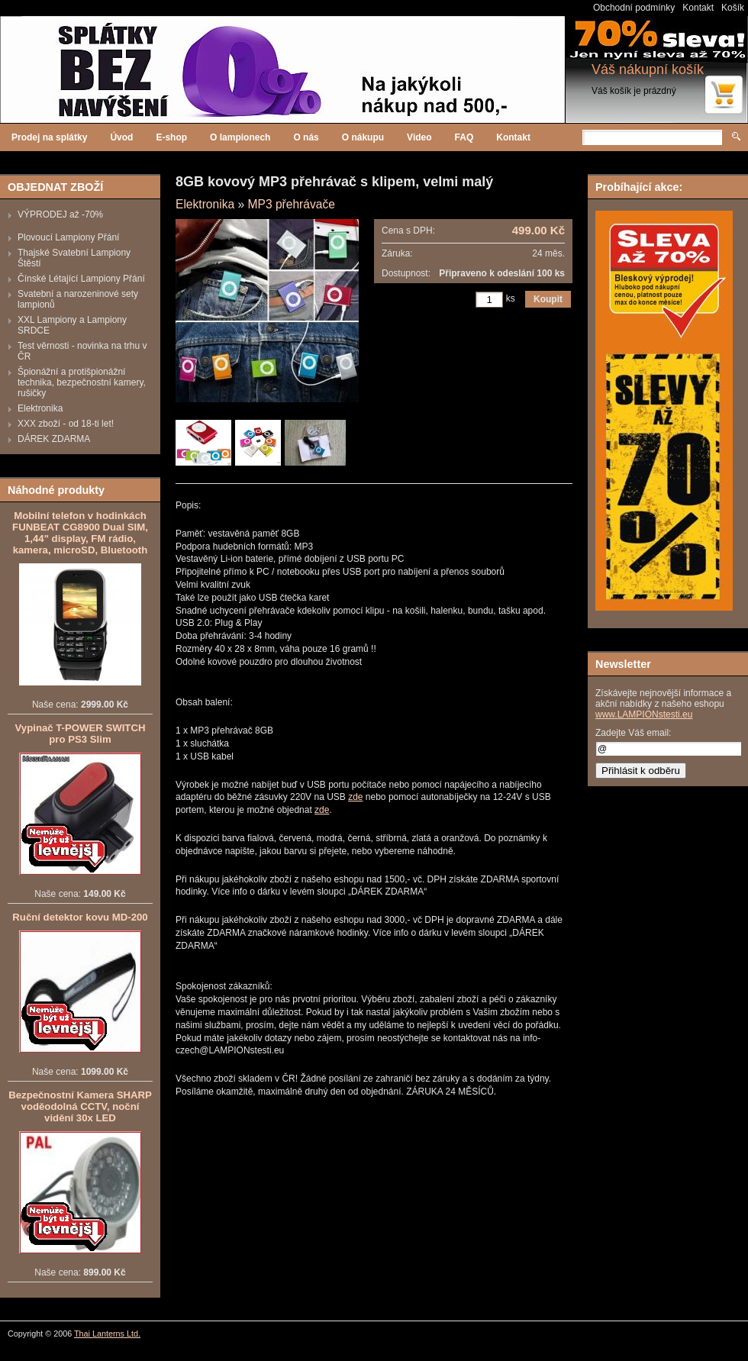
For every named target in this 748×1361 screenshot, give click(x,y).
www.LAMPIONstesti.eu (643, 714)
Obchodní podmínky (634, 7)
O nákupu (363, 137)
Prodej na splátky (49, 137)
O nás (305, 137)
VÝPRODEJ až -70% (60, 214)
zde (355, 797)
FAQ (464, 137)
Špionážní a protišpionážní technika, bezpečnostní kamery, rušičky (82, 382)
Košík (732, 7)
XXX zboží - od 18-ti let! (66, 423)
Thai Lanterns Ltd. (107, 1333)
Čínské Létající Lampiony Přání (81, 278)
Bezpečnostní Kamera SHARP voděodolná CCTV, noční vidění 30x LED (80, 1106)
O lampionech (240, 137)
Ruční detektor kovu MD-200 (79, 917)
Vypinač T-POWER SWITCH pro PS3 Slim (80, 733)
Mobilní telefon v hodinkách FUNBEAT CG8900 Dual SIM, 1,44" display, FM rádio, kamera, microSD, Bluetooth (80, 533)
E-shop (171, 137)
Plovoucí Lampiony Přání (68, 237)
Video (419, 137)
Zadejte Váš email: (633, 732)
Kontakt (698, 7)
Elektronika (40, 408)
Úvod (121, 137)
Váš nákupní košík (648, 69)
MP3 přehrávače (290, 204)
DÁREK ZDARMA (54, 439)
